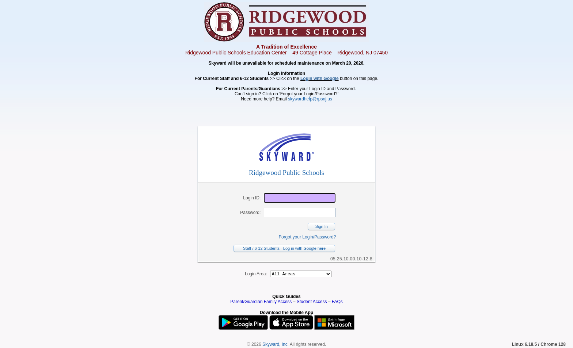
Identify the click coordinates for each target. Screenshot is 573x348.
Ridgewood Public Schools (286, 172)
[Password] (299, 212)
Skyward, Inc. (275, 345)
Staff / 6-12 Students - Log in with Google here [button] (284, 248)
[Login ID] (299, 198)
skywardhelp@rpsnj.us (310, 99)
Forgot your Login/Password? (307, 237)
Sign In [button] (321, 226)
